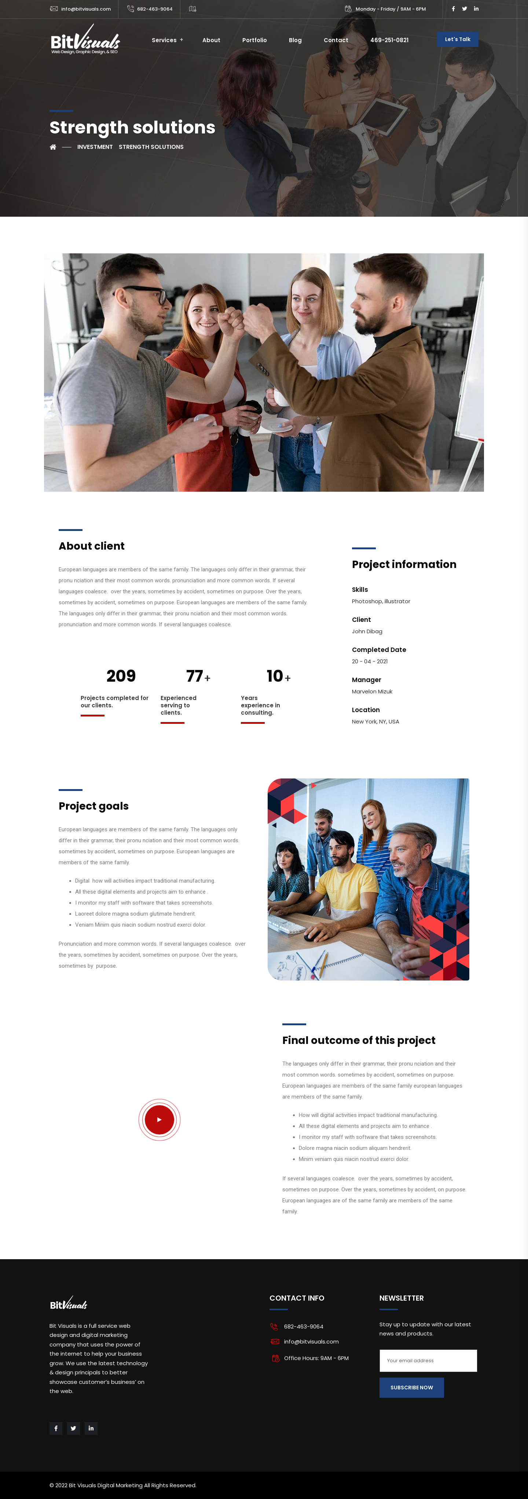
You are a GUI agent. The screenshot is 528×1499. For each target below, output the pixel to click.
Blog (295, 40)
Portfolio (254, 40)
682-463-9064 (155, 9)
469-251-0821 (389, 40)
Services (164, 40)
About (211, 40)
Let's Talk (457, 39)
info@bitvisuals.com (86, 9)
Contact (336, 40)
